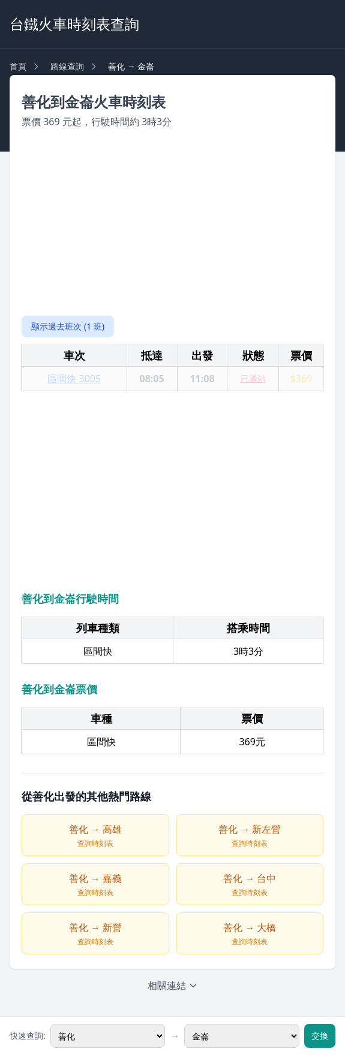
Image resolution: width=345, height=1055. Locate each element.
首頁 (18, 66)
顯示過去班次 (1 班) (67, 326)
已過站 (253, 378)
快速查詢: (28, 1035)
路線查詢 (67, 66)
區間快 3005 (74, 378)
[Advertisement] (172, 222)
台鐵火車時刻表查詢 (74, 24)
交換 (319, 1035)
